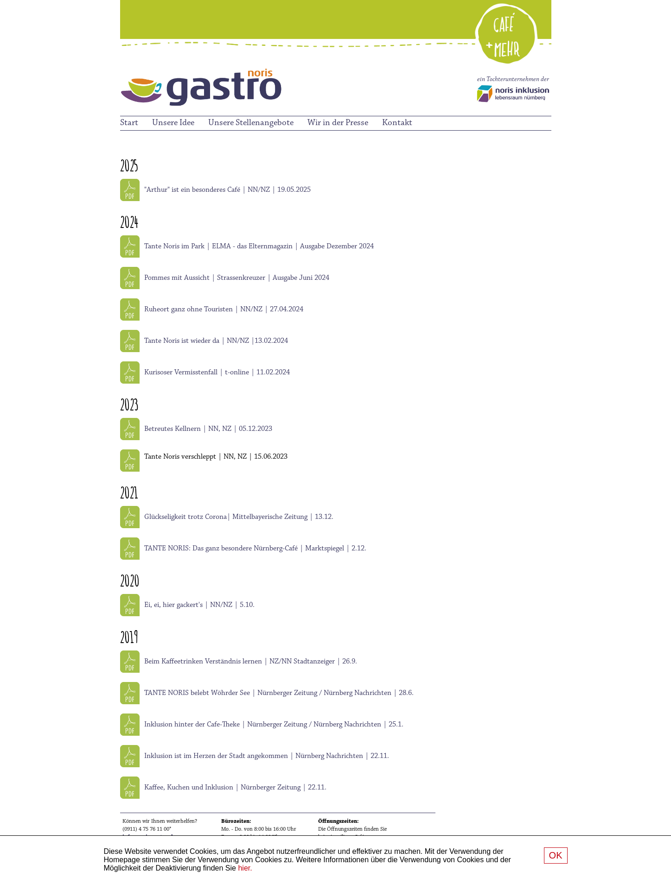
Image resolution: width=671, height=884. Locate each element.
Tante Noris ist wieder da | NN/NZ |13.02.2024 (216, 341)
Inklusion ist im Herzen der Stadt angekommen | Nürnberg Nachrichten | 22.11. (266, 756)
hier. (245, 868)
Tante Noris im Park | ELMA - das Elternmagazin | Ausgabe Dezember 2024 (259, 246)
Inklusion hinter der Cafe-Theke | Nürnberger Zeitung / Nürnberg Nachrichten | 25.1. (273, 724)
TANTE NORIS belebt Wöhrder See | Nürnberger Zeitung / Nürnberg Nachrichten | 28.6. (279, 693)
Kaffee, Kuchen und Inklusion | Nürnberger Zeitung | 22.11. (235, 787)
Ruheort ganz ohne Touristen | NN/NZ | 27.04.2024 (223, 309)
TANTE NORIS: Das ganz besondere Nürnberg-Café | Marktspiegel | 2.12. (255, 548)
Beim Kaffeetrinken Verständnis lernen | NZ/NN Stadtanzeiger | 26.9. (250, 661)
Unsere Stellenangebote (251, 123)
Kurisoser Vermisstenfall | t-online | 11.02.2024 (217, 372)
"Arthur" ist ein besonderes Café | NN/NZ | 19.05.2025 (227, 190)
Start (129, 123)
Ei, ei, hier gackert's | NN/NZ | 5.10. (199, 605)
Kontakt (397, 123)
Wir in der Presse (337, 123)
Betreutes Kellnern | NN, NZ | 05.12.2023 (208, 429)
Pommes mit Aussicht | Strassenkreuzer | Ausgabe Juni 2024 (236, 278)
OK (555, 855)
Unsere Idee (173, 123)
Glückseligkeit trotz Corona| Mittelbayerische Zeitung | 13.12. (238, 517)
